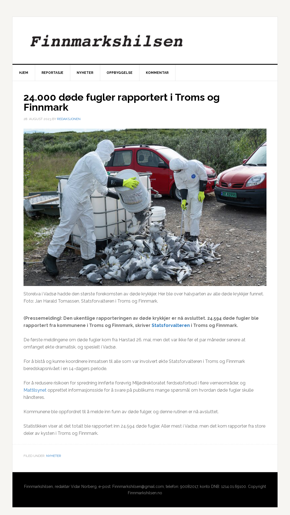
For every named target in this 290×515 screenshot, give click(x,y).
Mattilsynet (35, 390)
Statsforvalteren (171, 325)
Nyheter (53, 456)
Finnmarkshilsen (145, 40)
